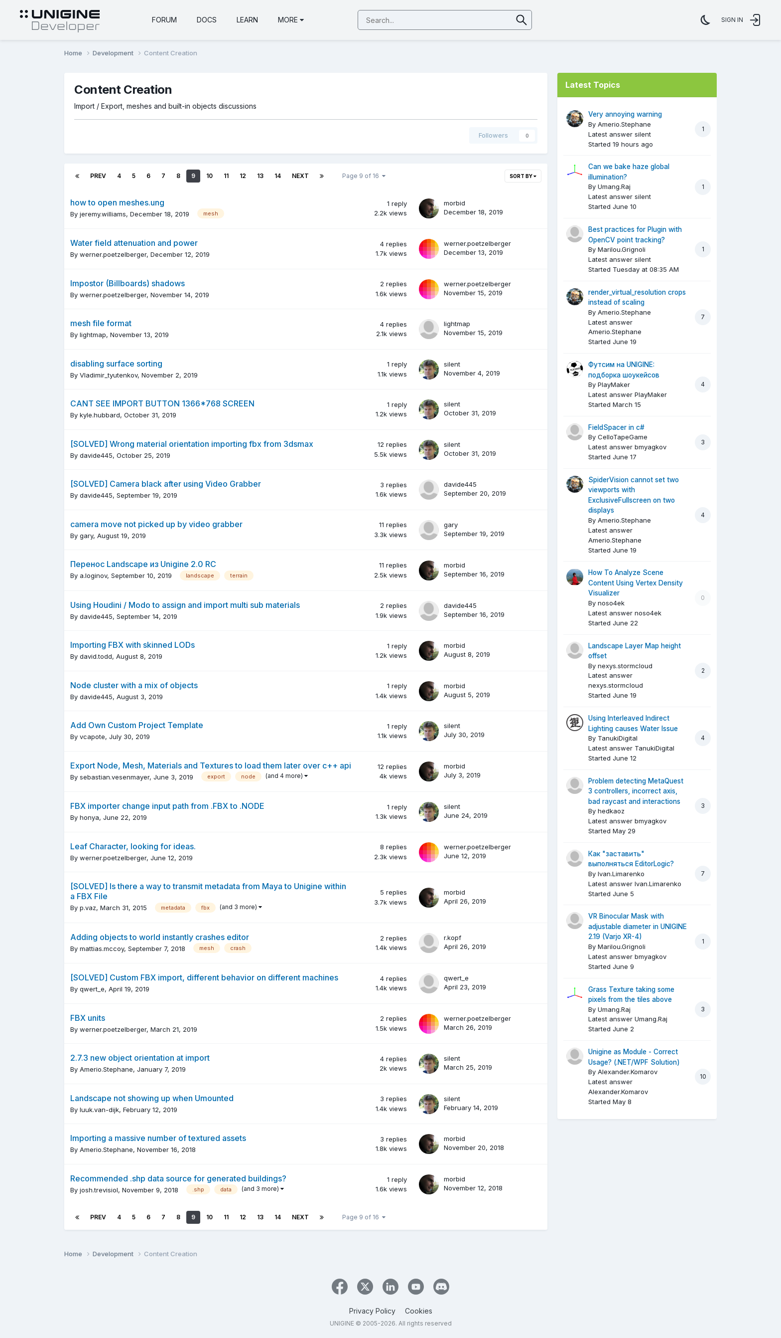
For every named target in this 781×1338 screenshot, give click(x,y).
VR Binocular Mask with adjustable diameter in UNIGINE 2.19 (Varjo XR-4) (637, 926)
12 (243, 176)
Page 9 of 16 (364, 176)
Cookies (418, 1311)
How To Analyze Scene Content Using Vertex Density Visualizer (635, 583)
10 (209, 176)
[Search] (409, 20)
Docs (207, 19)
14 (277, 176)
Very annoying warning (625, 114)
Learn (247, 19)
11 (226, 176)
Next (300, 176)
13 (260, 176)
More (291, 19)
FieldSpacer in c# (616, 427)
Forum (164, 19)
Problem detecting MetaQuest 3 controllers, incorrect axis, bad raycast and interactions (635, 791)
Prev (98, 176)
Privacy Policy (372, 1311)
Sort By (523, 176)
